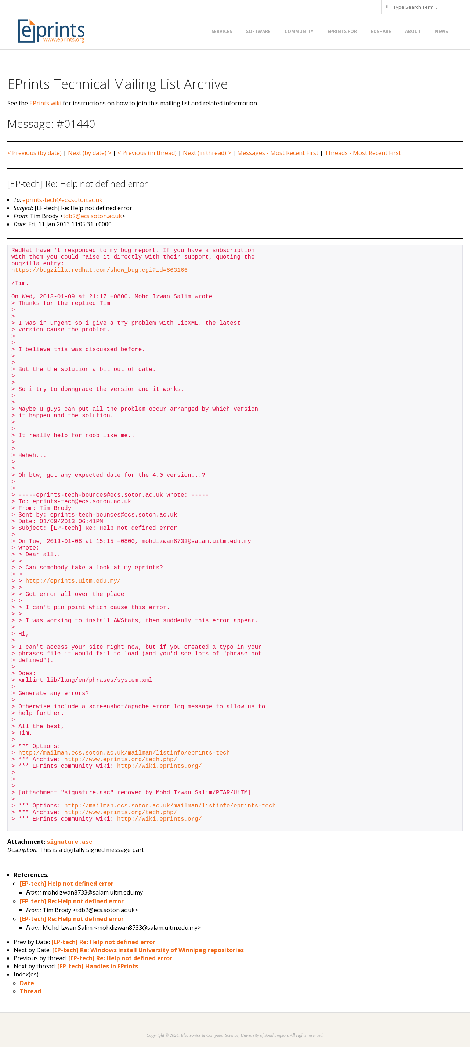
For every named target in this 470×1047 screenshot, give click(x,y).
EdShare (381, 31)
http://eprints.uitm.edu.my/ (72, 581)
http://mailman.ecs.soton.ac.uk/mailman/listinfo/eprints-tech (124, 753)
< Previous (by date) (34, 153)
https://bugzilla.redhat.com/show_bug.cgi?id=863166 (99, 270)
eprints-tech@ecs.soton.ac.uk (62, 200)
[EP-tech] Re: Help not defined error (72, 901)
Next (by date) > (89, 153)
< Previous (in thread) (147, 153)
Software (258, 31)
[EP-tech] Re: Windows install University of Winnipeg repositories (148, 950)
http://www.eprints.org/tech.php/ (120, 759)
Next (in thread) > (207, 153)
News (441, 31)
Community (299, 31)
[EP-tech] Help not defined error (66, 883)
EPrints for (342, 31)
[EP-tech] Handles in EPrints (97, 966)
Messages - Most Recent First (277, 153)
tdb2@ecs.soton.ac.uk (92, 216)
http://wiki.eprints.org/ (159, 766)
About (413, 31)
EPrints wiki (45, 103)
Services (222, 31)
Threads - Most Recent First (363, 153)
